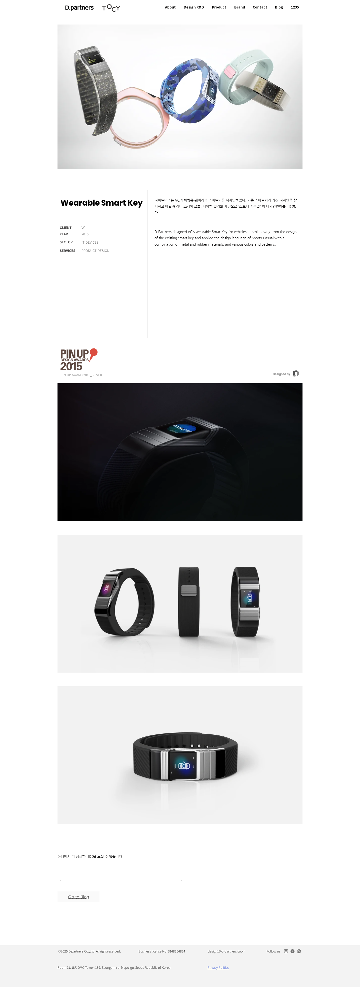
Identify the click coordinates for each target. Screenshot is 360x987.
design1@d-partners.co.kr (226, 951)
